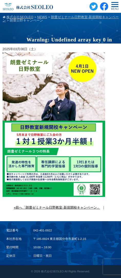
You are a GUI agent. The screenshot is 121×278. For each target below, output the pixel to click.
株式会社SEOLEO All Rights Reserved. (65, 271)
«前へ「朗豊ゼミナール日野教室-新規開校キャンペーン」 (57, 207)
